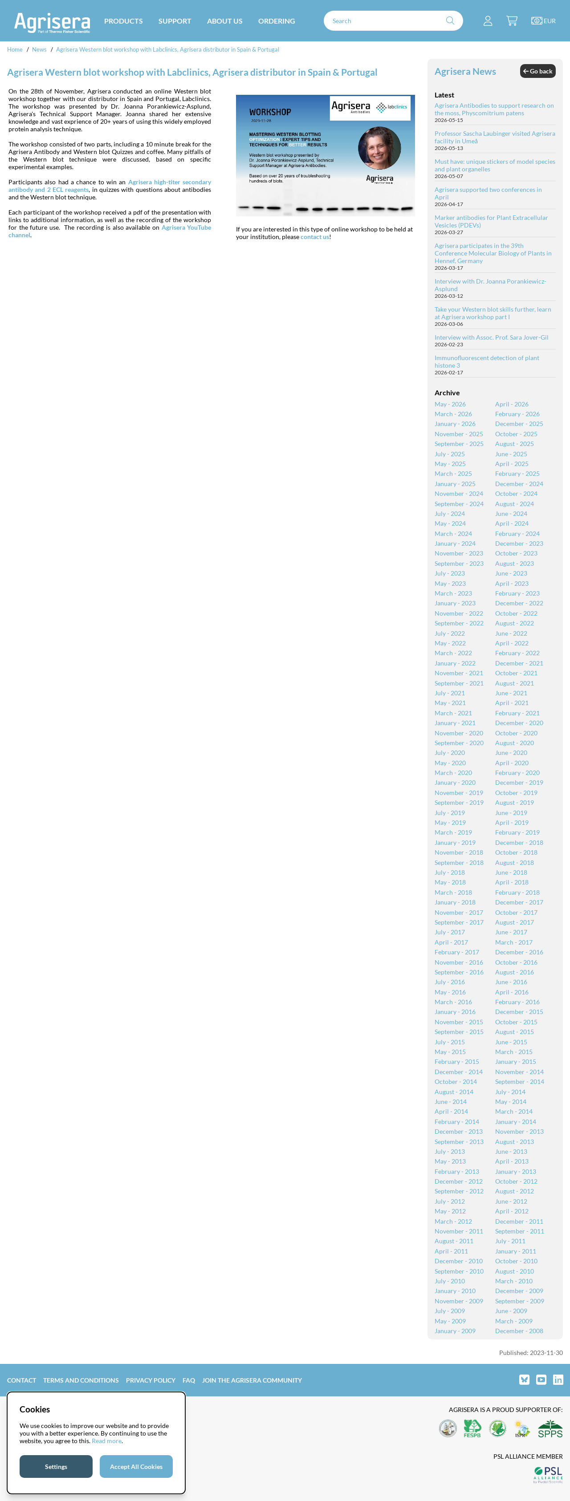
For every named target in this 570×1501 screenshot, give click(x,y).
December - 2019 (519, 782)
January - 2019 (455, 842)
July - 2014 (510, 1091)
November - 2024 (459, 493)
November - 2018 (459, 852)
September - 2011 (519, 1231)
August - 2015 (514, 1031)
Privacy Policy (150, 1380)
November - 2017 (459, 912)
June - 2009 (511, 1310)
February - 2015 (457, 1061)
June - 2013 (511, 1151)
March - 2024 (453, 533)
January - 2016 (455, 1011)
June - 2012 (511, 1201)
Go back (538, 71)
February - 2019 (517, 832)
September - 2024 (459, 503)
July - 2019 (450, 812)
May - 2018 (450, 882)
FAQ (189, 1380)
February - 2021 (517, 713)
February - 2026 (517, 414)
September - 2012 (459, 1191)
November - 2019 (459, 792)
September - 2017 (459, 922)
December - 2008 (519, 1331)
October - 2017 (516, 912)
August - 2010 (514, 1271)
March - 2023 (453, 593)
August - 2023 (514, 563)
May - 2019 (450, 822)
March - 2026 (453, 414)
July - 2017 (450, 932)
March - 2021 (453, 713)
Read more (107, 1440)
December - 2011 (519, 1221)
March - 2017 (514, 942)
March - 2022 (453, 653)
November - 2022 (459, 613)
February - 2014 (457, 1121)
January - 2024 (455, 543)
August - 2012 (514, 1191)
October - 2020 (516, 733)
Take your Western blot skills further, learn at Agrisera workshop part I (493, 312)
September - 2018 (459, 862)
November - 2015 (459, 1022)
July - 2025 (450, 454)
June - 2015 (511, 1042)
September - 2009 (519, 1301)
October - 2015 (516, 1022)
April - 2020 (512, 763)
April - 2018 (512, 882)
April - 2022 (512, 643)
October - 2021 (516, 673)
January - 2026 (455, 423)
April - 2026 (512, 404)
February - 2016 (517, 1002)
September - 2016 (459, 972)
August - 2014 (454, 1091)
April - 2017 (451, 942)
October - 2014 (456, 1081)
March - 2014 (514, 1111)
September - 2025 (459, 443)
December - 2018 (519, 842)
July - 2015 (450, 1042)
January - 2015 (515, 1061)
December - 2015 (519, 1011)
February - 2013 (457, 1171)
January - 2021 (455, 722)
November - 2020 (459, 733)
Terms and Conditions (81, 1380)
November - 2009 (459, 1301)
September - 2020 (459, 742)
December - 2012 (459, 1181)
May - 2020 (450, 763)
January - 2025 (455, 483)
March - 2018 (453, 892)
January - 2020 (455, 782)
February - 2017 (457, 952)
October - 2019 (516, 792)
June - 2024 (511, 513)
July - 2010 (450, 1281)
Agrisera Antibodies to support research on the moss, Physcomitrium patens (494, 109)
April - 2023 (512, 583)
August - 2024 (514, 503)
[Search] (393, 21)
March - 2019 (453, 832)
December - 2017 (519, 902)
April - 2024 (512, 523)
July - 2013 (450, 1151)
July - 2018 (450, 872)
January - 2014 (515, 1121)
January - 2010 (455, 1290)
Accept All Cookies (136, 1466)
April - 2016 (512, 992)
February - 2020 (517, 772)
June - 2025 (511, 454)
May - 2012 (450, 1211)
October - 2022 (516, 613)
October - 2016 (516, 962)
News (39, 49)
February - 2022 (517, 653)
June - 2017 (511, 932)
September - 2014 (519, 1081)
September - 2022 (459, 623)
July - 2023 (450, 573)
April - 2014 (451, 1111)
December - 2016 (519, 952)
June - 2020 (511, 752)
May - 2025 (450, 463)
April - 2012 (512, 1211)
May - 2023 (450, 583)
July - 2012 (450, 1201)
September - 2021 (459, 683)
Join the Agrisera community (252, 1380)
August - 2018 (514, 862)
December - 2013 (459, 1131)
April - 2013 (512, 1161)
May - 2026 (450, 404)
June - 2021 (511, 693)
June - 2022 (511, 633)
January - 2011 (515, 1251)
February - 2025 (517, 473)
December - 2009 (519, 1290)
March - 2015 (514, 1051)
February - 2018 (517, 892)
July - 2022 (450, 633)
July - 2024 (450, 513)
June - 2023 (511, 573)
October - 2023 (516, 553)
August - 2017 (514, 922)
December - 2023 (519, 543)
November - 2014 (519, 1071)
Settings (56, 1466)
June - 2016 (511, 982)
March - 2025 (453, 473)
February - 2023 (517, 593)
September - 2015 (459, 1031)
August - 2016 (514, 972)
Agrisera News (465, 71)
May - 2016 (450, 992)
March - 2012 (453, 1221)
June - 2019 (511, 812)
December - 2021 (519, 663)
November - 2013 (519, 1131)
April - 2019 (512, 822)
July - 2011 (510, 1241)
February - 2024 (517, 533)
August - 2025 (514, 443)
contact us (315, 236)
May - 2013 (450, 1161)
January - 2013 (515, 1171)
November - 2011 (459, 1231)
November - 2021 (459, 673)
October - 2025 (516, 434)
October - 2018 (516, 852)
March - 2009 (514, 1321)
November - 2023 (459, 553)
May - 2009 (450, 1321)
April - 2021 (512, 702)
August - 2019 (514, 802)
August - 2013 (514, 1141)
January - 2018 (455, 902)
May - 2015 (450, 1051)
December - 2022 (519, 603)
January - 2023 (455, 603)
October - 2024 (516, 493)
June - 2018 (511, 872)
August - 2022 (514, 623)
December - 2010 (459, 1261)
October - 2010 (516, 1261)
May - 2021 (450, 702)
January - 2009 (455, 1331)
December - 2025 (519, 423)
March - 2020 (453, 772)
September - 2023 (459, 563)
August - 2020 (514, 742)
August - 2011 (454, 1241)
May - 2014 (510, 1101)
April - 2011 (451, 1251)
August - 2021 (514, 683)
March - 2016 (453, 1002)
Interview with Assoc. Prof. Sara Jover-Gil (492, 337)
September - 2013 (459, 1141)
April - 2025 (512, 463)
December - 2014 (459, 1071)
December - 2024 (519, 483)
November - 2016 (459, 962)
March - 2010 (514, 1281)
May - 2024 (450, 523)
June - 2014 (451, 1101)
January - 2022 (455, 663)
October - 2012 (516, 1181)
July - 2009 (450, 1310)
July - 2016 (450, 982)
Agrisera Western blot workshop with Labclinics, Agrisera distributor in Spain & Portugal (167, 49)
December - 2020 (519, 722)
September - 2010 (459, 1271)
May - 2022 (450, 643)
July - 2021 (450, 693)
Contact (21, 1380)
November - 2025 (459, 434)
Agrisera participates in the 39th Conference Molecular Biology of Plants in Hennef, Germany (493, 253)
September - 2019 (459, 802)
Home (15, 49)
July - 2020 (450, 752)
